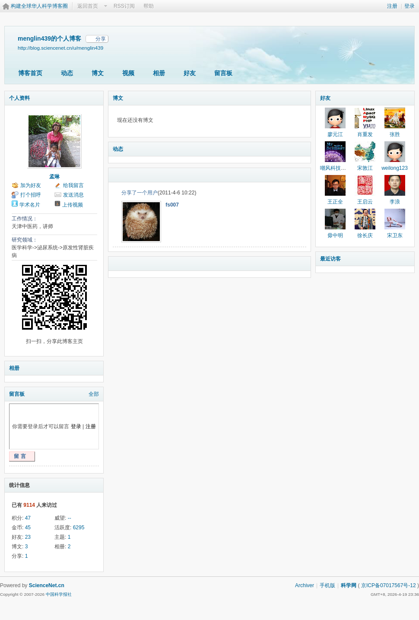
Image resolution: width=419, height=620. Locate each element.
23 (28, 537)
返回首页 (87, 6)
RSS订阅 (124, 6)
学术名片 (29, 205)
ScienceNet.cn (46, 585)
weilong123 (394, 168)
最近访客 (330, 259)
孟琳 (54, 177)
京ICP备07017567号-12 (388, 585)
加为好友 (30, 185)
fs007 (172, 205)
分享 (100, 39)
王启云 (365, 202)
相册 (159, 73)
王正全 (335, 202)
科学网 (348, 585)
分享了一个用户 (139, 193)
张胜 (395, 134)
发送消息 (73, 195)
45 (28, 528)
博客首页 (30, 73)
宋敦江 (365, 168)
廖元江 (335, 134)
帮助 (148, 6)
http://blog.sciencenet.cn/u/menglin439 (60, 48)
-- (69, 518)
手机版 (327, 585)
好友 (190, 73)
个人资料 (19, 98)
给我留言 (73, 185)
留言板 (223, 73)
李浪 (395, 202)
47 (28, 518)
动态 (67, 73)
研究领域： (25, 240)
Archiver (304, 585)
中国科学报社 (59, 594)
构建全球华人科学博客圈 (39, 6)
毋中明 (335, 235)
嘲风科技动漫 (335, 168)
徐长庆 (365, 235)
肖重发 (365, 134)
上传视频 (72, 205)
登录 (409, 6)
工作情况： (25, 219)
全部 (94, 394)
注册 (392, 6)
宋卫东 (395, 235)
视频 (128, 73)
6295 (79, 528)
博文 (98, 73)
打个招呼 (30, 195)
